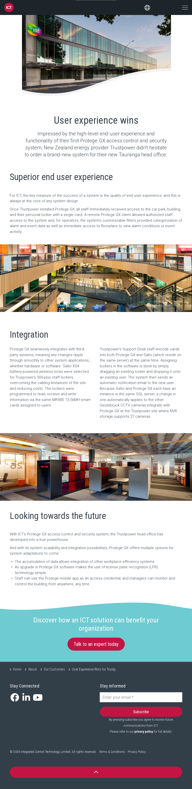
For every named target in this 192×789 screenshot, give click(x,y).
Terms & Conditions (112, 752)
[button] (96, 772)
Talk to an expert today (96, 644)
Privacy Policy (137, 752)
